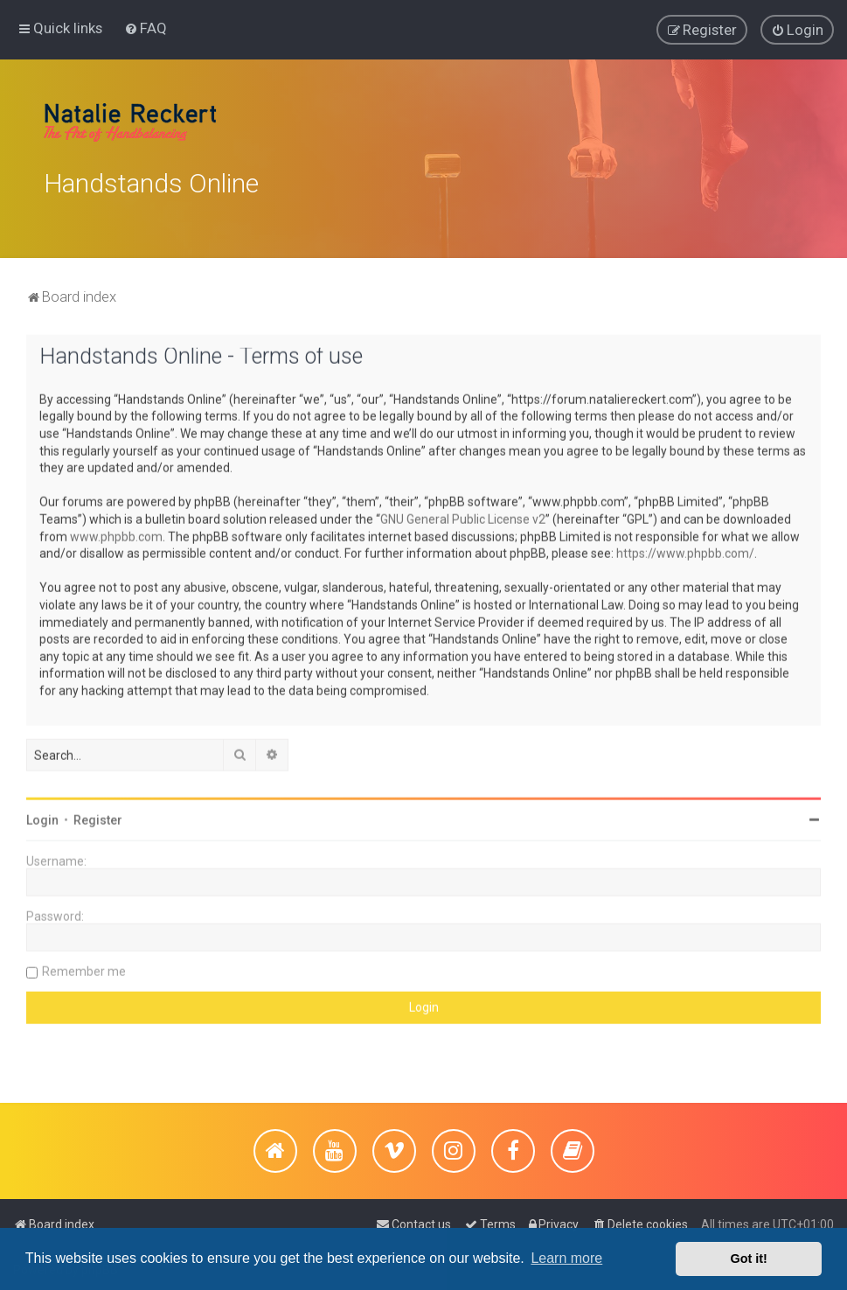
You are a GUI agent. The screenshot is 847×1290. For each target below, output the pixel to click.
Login (42, 814)
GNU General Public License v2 (462, 513)
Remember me (84, 966)
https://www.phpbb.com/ (685, 547)
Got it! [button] (749, 1259)
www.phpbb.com (116, 530)
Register (97, 814)
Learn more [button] (566, 1258)
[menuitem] (145, 26)
